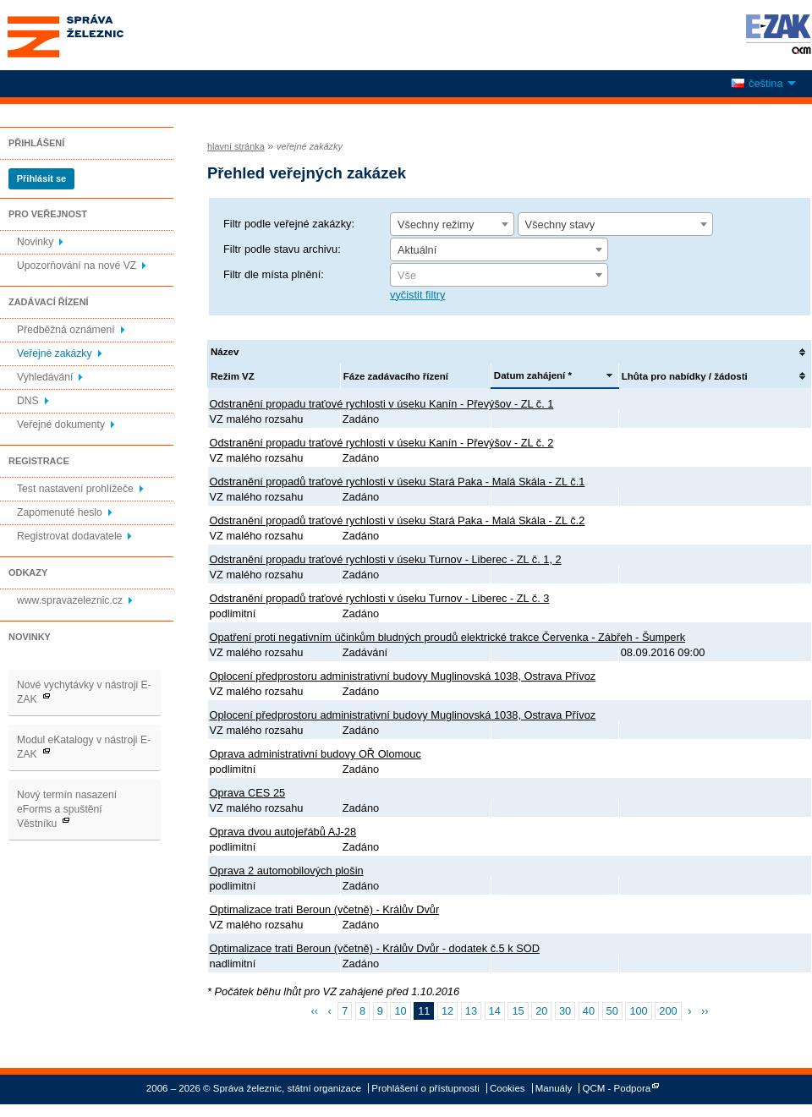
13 (471, 1011)
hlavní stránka (236, 146)
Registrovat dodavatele (69, 536)
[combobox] (452, 224)
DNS (28, 401)
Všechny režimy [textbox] (436, 224)
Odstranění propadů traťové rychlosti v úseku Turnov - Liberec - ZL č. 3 (380, 598)
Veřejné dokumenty (61, 424)
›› (705, 1011)
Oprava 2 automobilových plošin (287, 870)
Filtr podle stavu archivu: (282, 249)
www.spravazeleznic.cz (70, 600)
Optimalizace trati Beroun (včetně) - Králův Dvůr (325, 909)
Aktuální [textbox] (417, 250)
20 (541, 1011)
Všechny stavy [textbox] (560, 224)
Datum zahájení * (533, 375)
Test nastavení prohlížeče (75, 489)
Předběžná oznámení (66, 330)
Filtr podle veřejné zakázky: (288, 223)
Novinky (35, 242)
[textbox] (499, 275)
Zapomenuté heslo (59, 512)
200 (668, 1011)
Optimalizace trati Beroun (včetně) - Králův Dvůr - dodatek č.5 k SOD (375, 948)
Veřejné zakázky (54, 353)
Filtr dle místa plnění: (273, 274)
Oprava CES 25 (248, 792)
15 (518, 1011)
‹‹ (314, 1011)
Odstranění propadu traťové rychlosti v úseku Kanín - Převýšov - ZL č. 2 (382, 442)
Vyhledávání (45, 377)
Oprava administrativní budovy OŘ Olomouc (315, 753)
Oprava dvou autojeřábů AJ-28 (283, 831)
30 (565, 1011)
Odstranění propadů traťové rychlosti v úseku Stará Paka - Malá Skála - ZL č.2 (397, 520)
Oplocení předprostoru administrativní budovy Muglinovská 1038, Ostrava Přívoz (403, 676)
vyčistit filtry (417, 294)
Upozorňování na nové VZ (76, 265)
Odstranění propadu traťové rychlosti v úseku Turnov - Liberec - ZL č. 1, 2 (386, 559)
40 (589, 1011)
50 (612, 1011)
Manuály (554, 1088)
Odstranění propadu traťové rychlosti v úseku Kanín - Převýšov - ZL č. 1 (382, 403)
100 (638, 1011)
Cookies (507, 1088)
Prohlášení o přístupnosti (425, 1088)
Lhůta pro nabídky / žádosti (685, 376)
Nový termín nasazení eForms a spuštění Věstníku (67, 809)
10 (400, 1011)
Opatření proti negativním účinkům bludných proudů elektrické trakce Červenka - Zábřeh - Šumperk (448, 637)
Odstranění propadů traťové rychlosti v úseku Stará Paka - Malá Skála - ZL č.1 (397, 481)
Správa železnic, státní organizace (96, 35)
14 (495, 1011)
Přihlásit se (41, 178)
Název (225, 352)
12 (447, 1011)
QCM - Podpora (617, 1088)
